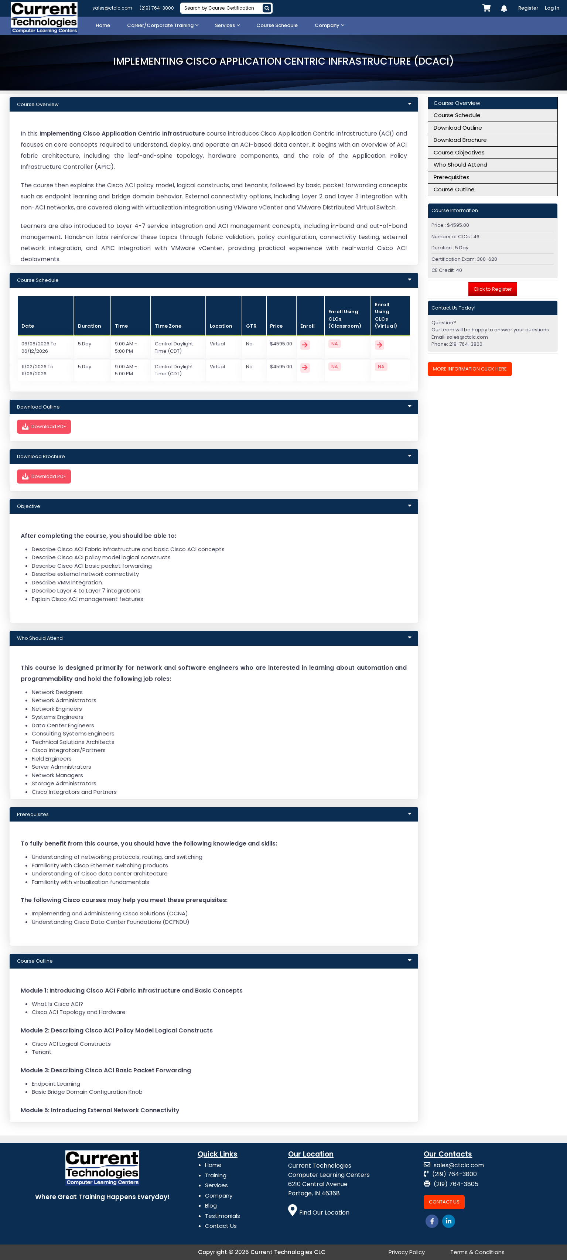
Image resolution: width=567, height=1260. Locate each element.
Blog (211, 1205)
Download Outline (458, 128)
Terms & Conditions (477, 1252)
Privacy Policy (407, 1252)
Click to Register (493, 289)
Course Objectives (459, 152)
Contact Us (221, 1226)
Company (218, 1195)
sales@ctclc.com (112, 8)
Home (213, 1165)
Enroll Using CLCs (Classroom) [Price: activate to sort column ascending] (344, 318)
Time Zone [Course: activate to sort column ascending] (168, 325)
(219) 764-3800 (157, 8)
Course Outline (454, 189)
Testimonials (222, 1216)
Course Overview (457, 103)
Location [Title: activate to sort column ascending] (221, 325)
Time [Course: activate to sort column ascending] (121, 325)
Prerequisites (451, 177)
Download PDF (44, 426)
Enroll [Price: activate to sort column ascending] (307, 325)
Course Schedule (457, 115)
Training (215, 1175)
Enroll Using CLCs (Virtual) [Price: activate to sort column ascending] (386, 315)
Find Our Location (319, 1212)
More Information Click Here (470, 368)
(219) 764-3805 (451, 1184)
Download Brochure (460, 140)
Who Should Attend (460, 164)
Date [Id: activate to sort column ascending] (27, 325)
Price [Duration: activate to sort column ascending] (276, 325)
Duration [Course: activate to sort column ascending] (89, 325)
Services (216, 1185)
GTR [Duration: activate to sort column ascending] (251, 325)
